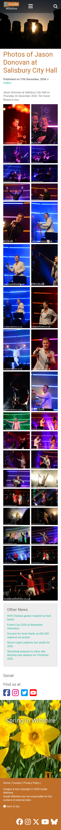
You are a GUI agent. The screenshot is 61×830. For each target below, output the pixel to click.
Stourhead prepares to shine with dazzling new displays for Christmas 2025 (27, 655)
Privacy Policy (31, 783)
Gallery (7, 82)
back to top (11, 806)
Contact (16, 783)
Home (6, 783)
